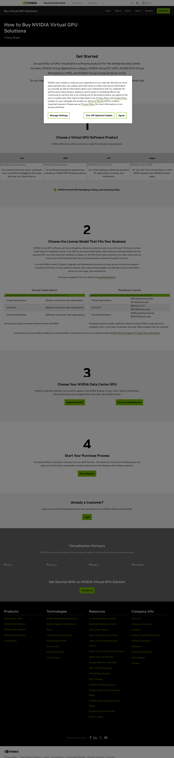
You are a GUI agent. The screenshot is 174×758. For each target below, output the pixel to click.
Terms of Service (96, 101)
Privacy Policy (103, 98)
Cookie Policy (120, 98)
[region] (88, 99)
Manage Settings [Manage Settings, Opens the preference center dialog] (59, 115)
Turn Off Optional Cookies (99, 115)
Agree (121, 115)
